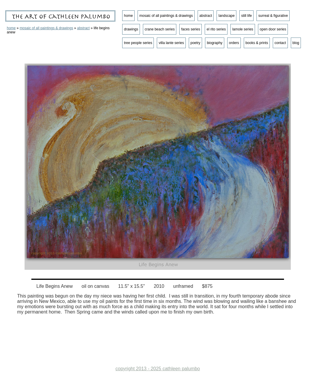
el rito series (216, 29)
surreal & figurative (273, 16)
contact (280, 43)
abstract (83, 28)
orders (234, 43)
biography (214, 43)
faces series (190, 29)
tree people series (138, 43)
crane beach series (160, 29)
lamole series (242, 29)
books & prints (257, 43)
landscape (226, 16)
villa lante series (171, 43)
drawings (131, 29)
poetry (195, 43)
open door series (273, 29)
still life (246, 16)
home (11, 28)
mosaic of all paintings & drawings (46, 28)
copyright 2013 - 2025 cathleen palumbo (157, 368)
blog (296, 43)
